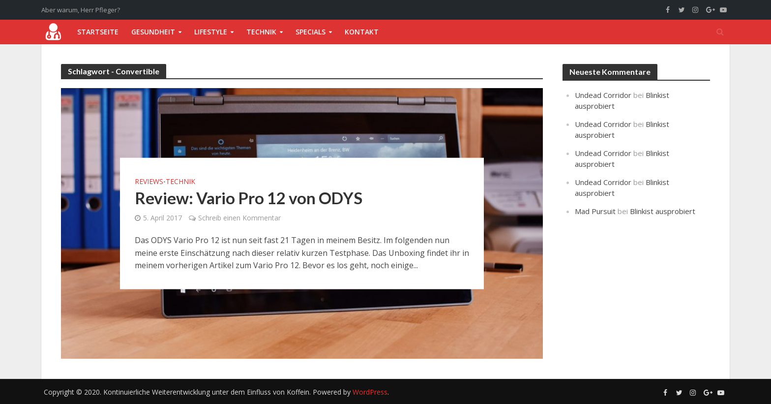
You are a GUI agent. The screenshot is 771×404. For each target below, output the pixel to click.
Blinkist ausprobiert (662, 211)
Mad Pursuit (595, 211)
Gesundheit (153, 31)
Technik (261, 31)
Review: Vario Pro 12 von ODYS (248, 198)
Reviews (149, 181)
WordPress (370, 392)
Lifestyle (210, 31)
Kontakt (362, 31)
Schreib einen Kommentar (239, 217)
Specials (311, 31)
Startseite (98, 31)
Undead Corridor (603, 95)
